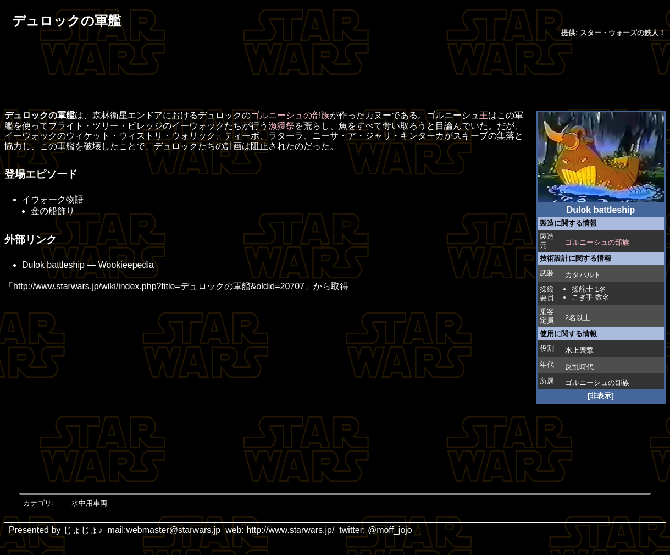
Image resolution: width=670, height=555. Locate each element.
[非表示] (601, 396)
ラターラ (285, 135)
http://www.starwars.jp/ (290, 530)
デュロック (220, 115)
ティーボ (241, 135)
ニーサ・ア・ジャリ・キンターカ (378, 135)
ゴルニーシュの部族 (597, 242)
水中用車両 (89, 503)
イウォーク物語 (53, 199)
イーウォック (197, 125)
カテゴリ (37, 503)
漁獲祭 (281, 125)
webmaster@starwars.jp (173, 530)
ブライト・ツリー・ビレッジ (105, 125)
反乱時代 (579, 366)
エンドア (145, 115)
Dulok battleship (53, 265)
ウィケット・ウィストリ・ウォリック (140, 135)
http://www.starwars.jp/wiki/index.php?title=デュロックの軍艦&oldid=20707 (158, 286)
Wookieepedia (126, 265)
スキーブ (470, 135)
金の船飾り (53, 211)
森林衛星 (110, 115)
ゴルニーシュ (586, 382)
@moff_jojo (390, 530)
